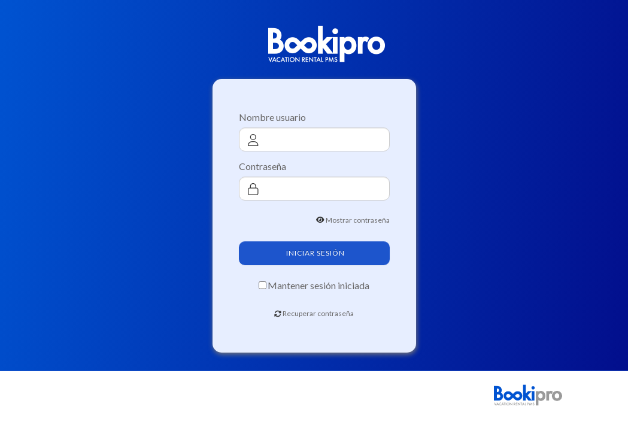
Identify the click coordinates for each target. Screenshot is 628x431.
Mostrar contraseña (358, 220)
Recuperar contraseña (318, 313)
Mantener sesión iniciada (318, 285)
